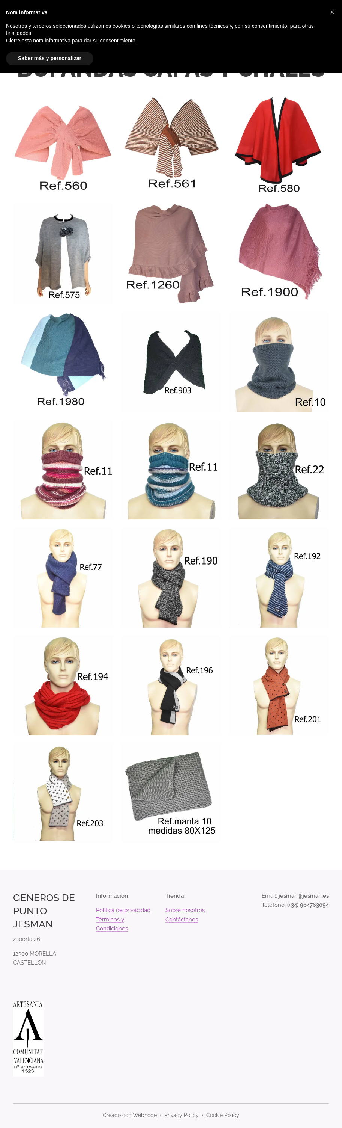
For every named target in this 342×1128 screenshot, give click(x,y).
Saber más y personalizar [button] (49, 58)
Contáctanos (181, 919)
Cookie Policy (222, 1115)
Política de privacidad (123, 910)
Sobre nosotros (185, 910)
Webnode (145, 1115)
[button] (332, 12)
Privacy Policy (181, 1115)
